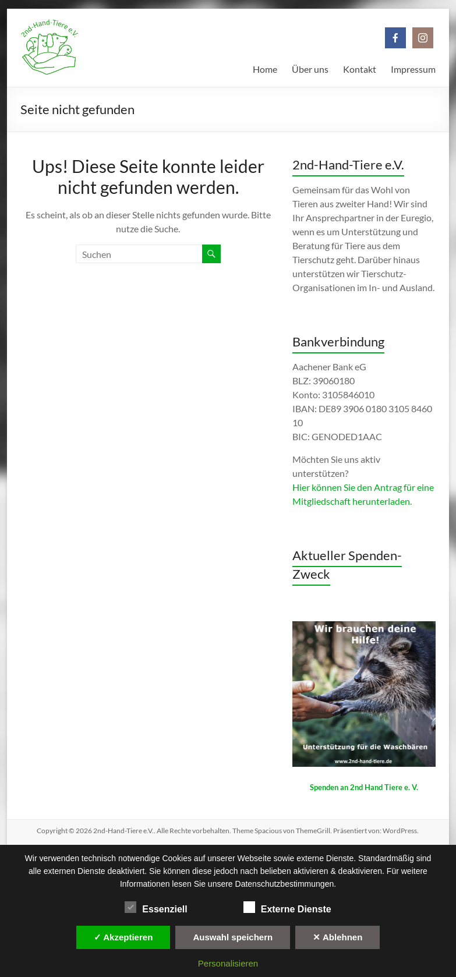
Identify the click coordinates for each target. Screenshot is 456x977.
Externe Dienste (287, 907)
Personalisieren (228, 963)
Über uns (310, 69)
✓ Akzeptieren (123, 937)
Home (265, 69)
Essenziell (156, 907)
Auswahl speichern (233, 937)
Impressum (413, 69)
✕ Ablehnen (337, 937)
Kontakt (359, 69)
